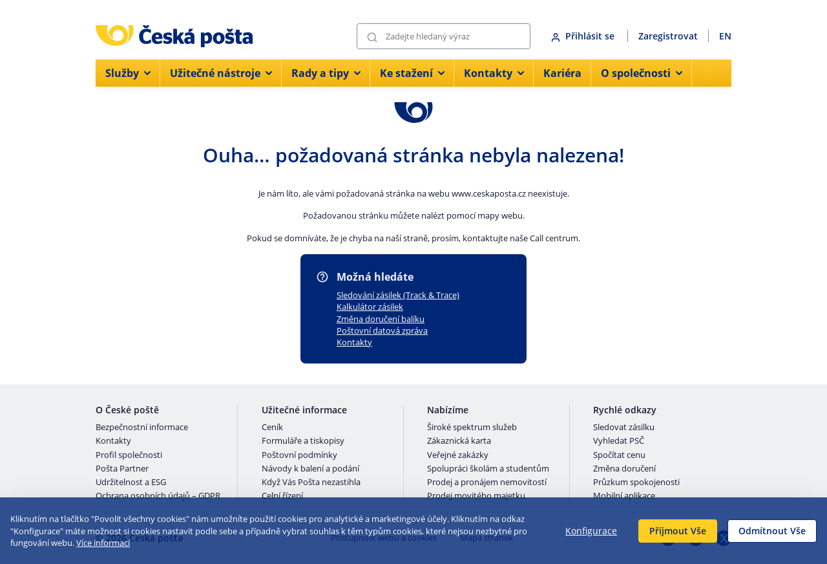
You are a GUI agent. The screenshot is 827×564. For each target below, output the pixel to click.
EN (725, 36)
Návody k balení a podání (310, 469)
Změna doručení (624, 469)
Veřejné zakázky (457, 455)
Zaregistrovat (668, 36)
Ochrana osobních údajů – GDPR (158, 496)
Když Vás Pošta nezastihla (311, 482)
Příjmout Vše (677, 531)
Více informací (103, 542)
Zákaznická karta (459, 441)
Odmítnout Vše (772, 531)
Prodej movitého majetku (476, 496)
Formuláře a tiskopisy (303, 441)
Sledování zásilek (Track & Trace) (398, 295)
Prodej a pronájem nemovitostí (487, 482)
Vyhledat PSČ (618, 441)
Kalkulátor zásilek (370, 306)
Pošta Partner (122, 469)
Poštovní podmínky (299, 455)
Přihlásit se (584, 36)
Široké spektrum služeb (472, 427)
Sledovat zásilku (623, 427)
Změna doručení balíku (380, 319)
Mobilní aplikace (624, 496)
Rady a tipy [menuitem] (326, 73)
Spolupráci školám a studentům (488, 469)
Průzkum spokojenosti (636, 482)
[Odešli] (372, 36)
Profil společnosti (129, 455)
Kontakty (354, 342)
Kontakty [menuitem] (494, 73)
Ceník (272, 427)
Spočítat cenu (619, 455)
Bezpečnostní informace (142, 427)
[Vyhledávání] (443, 36)
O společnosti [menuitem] (641, 73)
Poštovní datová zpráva (382, 330)
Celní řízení (282, 496)
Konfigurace (591, 531)
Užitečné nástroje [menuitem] (221, 73)
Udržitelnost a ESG (131, 482)
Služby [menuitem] (128, 73)
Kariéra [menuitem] (562, 73)
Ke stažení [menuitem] (412, 73)
